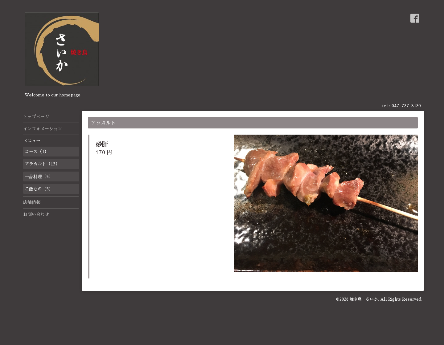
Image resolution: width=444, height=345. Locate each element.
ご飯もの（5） (39, 189)
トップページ (36, 117)
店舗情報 (31, 202)
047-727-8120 (406, 106)
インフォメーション (42, 129)
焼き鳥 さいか (364, 299)
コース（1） (37, 151)
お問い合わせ (36, 214)
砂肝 (102, 144)
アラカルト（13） (42, 164)
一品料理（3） (39, 176)
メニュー (31, 141)
